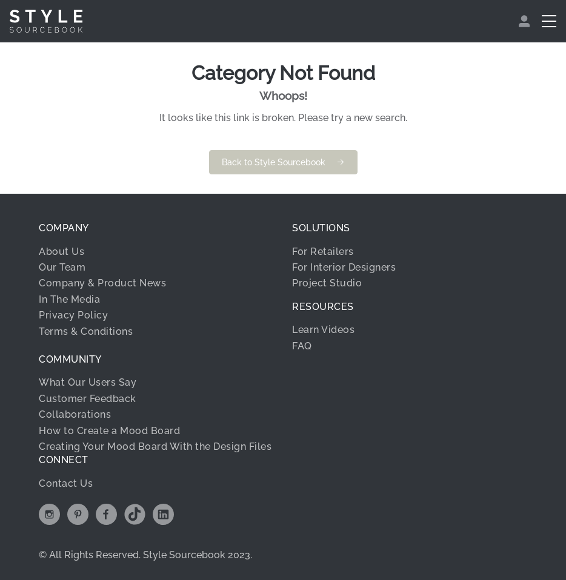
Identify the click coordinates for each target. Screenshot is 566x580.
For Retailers (323, 251)
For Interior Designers (344, 267)
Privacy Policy (73, 315)
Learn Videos (323, 329)
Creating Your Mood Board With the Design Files (155, 446)
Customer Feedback (87, 398)
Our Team (62, 267)
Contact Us (66, 483)
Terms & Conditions (86, 331)
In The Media (69, 299)
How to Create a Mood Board (109, 431)
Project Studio (327, 283)
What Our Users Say (87, 382)
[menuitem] (525, 21)
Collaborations (75, 414)
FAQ (302, 346)
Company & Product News (102, 283)
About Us (61, 251)
